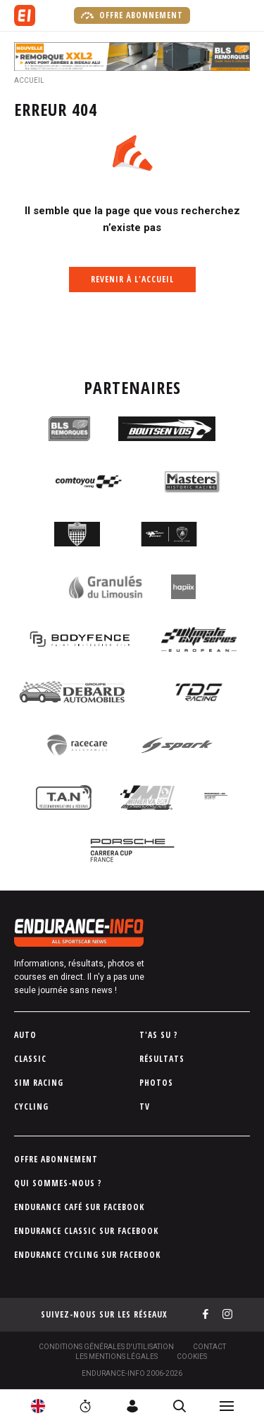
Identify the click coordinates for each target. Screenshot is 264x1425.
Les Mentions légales (116, 1356)
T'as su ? (158, 1035)
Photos (156, 1083)
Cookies (192, 1356)
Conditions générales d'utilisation (106, 1347)
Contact (209, 1347)
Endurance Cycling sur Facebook (87, 1255)
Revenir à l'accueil (132, 279)
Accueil (29, 80)
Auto (25, 1035)
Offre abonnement (132, 15)
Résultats (161, 1059)
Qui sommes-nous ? (58, 1183)
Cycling (31, 1106)
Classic (30, 1059)
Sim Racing (38, 1083)
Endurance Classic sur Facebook (86, 1231)
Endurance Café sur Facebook (79, 1207)
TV (144, 1106)
